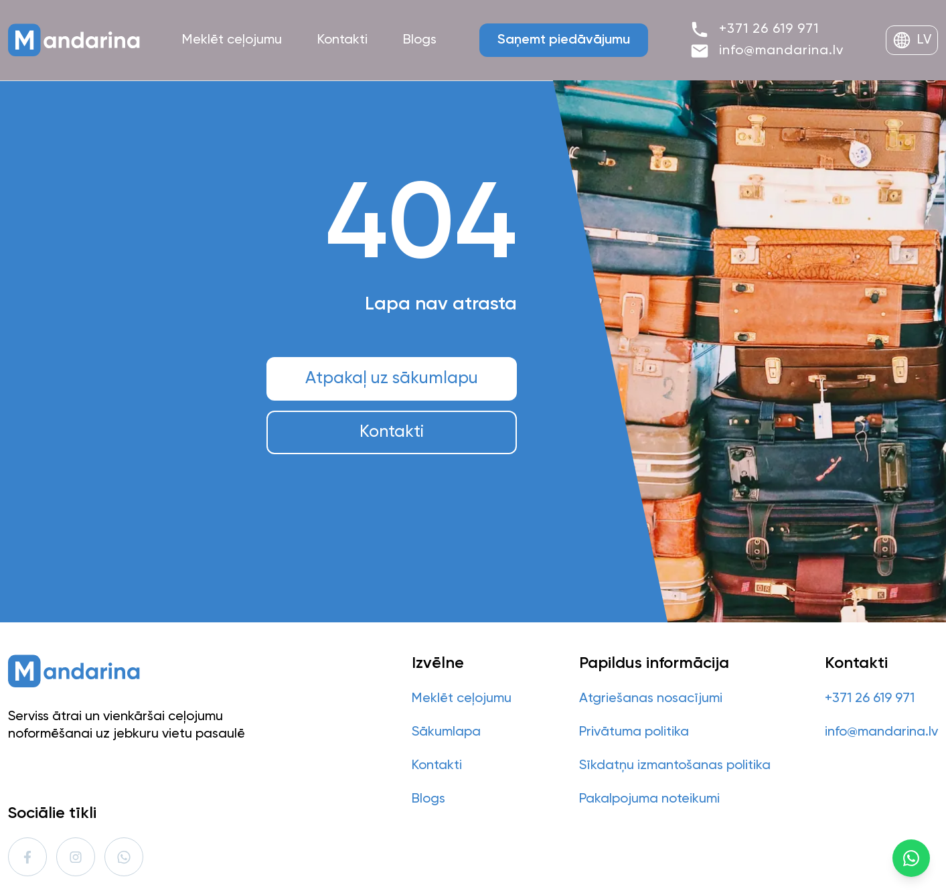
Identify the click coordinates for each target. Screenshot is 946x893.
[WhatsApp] (911, 858)
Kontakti (392, 432)
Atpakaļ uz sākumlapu (391, 378)
